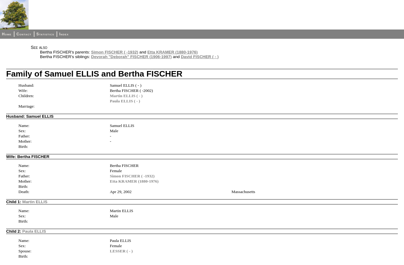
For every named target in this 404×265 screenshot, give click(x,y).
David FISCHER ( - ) (200, 56)
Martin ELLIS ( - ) (126, 95)
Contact (23, 34)
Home (6, 34)
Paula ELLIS (34, 231)
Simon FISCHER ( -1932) (114, 52)
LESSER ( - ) (121, 251)
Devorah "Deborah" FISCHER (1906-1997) (131, 56)
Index (64, 34)
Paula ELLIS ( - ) (125, 101)
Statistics (45, 34)
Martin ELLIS (34, 202)
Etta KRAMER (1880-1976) (172, 52)
